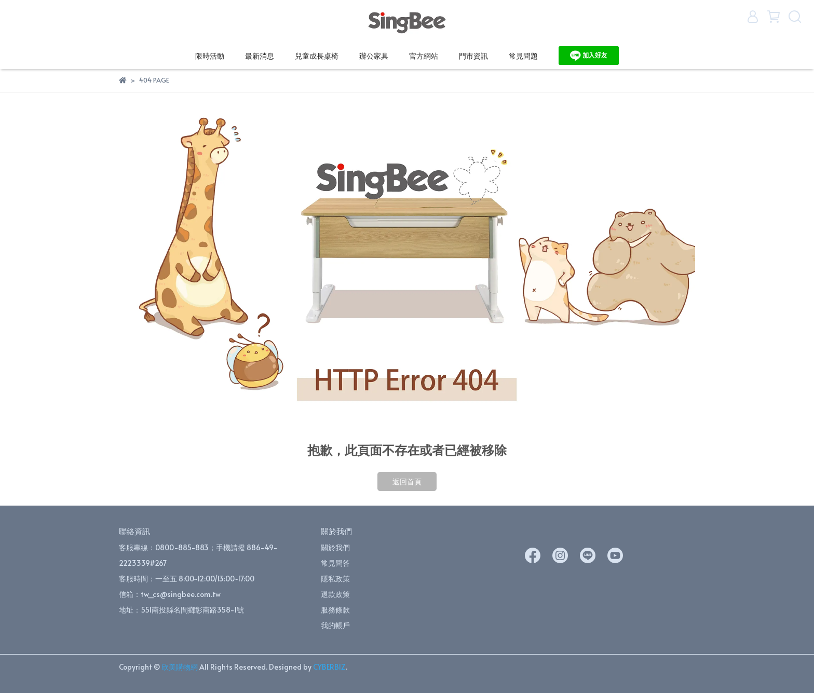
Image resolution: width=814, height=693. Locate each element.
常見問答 (335, 563)
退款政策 (335, 594)
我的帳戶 (335, 625)
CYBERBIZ (329, 667)
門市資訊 (473, 56)
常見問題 (523, 56)
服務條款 (335, 610)
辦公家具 (373, 56)
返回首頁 (407, 481)
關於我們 (335, 547)
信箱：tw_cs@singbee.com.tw (170, 594)
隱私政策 (335, 578)
